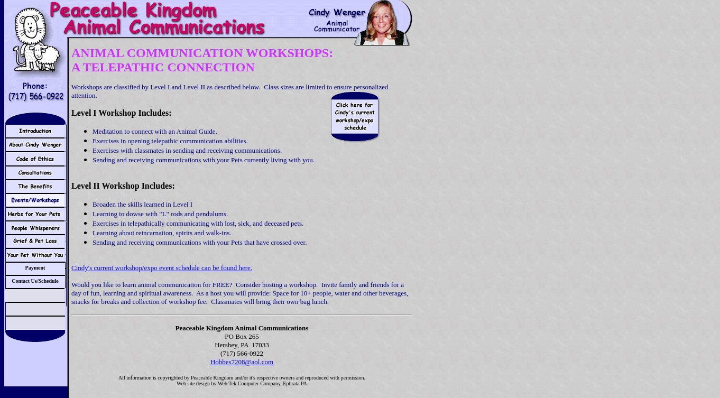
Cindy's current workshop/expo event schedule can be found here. (161, 268)
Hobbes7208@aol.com (241, 362)
